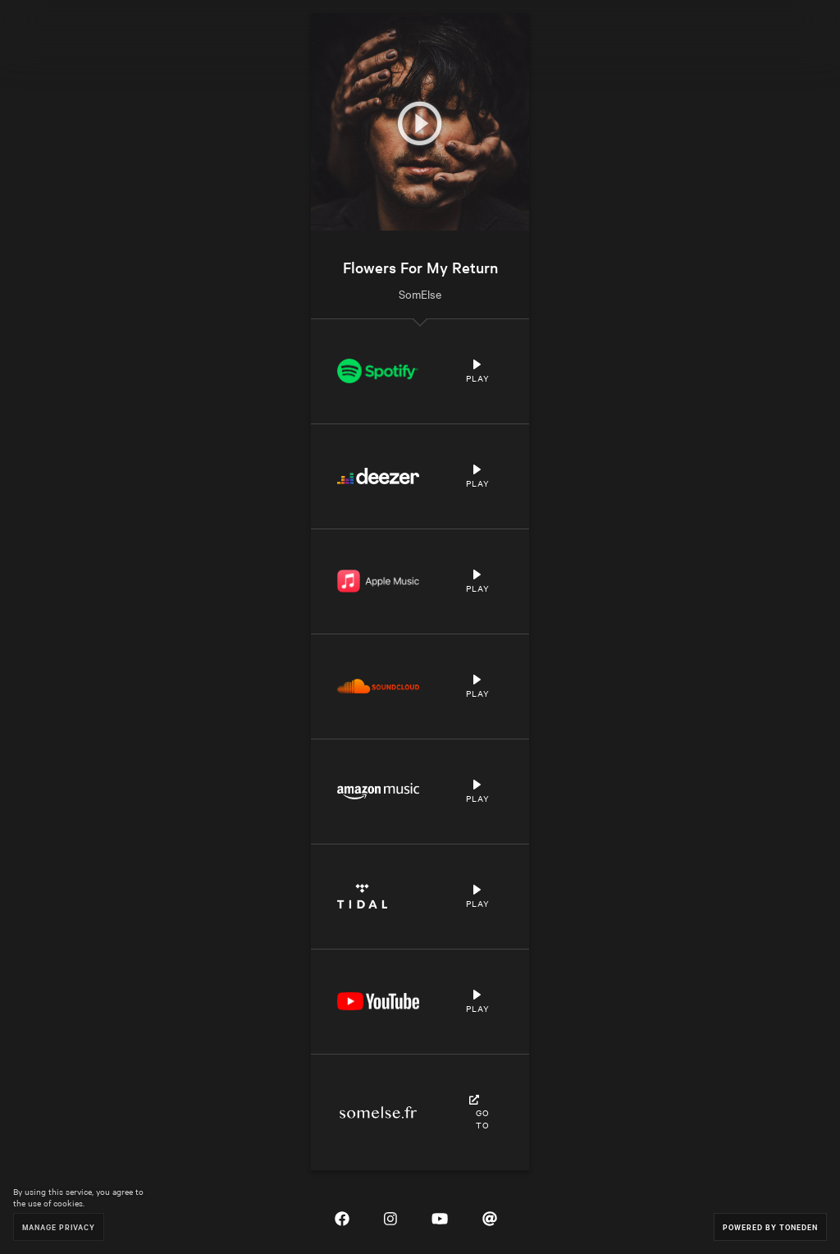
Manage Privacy (58, 1226)
